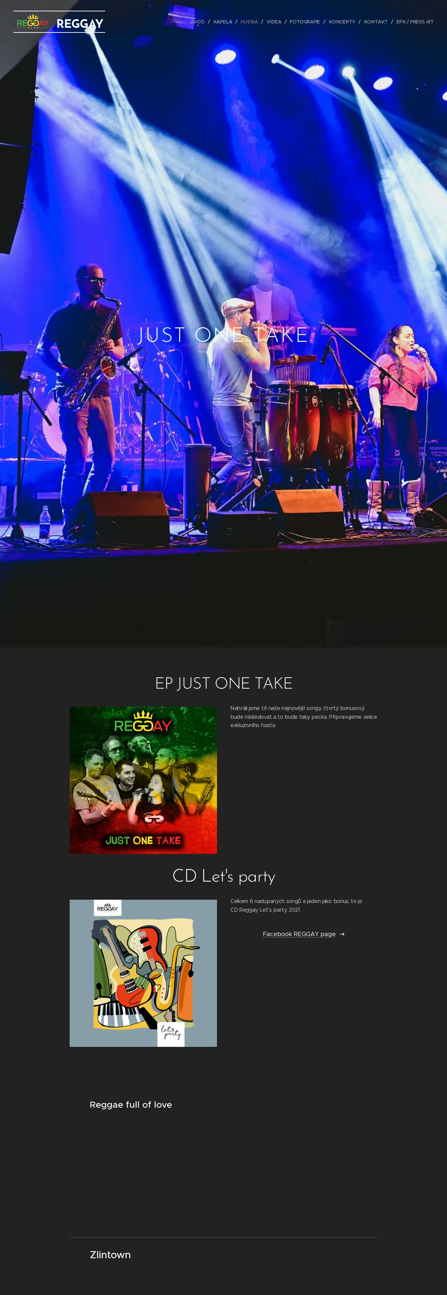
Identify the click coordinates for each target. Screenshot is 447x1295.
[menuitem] (201, 21)
